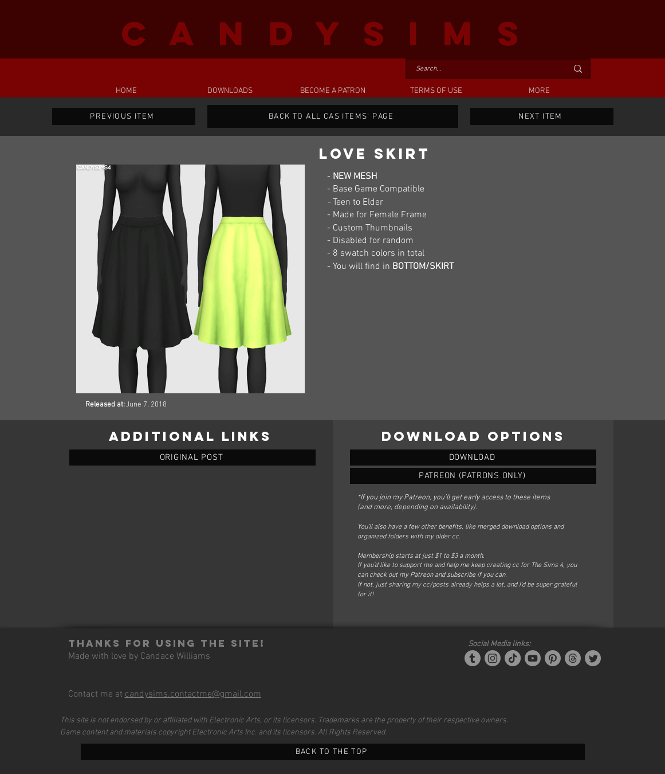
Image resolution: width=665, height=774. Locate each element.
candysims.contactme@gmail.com (193, 694)
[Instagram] (493, 658)
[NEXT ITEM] (541, 116)
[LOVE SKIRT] (473, 457)
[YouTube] (533, 658)
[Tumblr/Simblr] (473, 658)
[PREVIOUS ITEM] (123, 116)
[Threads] (573, 658)
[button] (229, 91)
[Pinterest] (553, 658)
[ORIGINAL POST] (192, 457)
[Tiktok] (513, 658)
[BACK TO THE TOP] (333, 752)
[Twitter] (593, 658)
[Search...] (483, 69)
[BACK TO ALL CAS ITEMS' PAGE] (332, 116)
